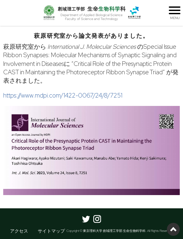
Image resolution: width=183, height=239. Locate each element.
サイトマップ (51, 231)
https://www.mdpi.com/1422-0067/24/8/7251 (62, 95)
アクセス (19, 231)
